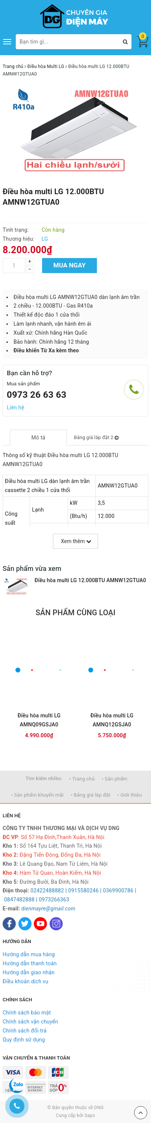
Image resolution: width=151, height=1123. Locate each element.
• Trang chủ (82, 779)
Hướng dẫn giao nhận (28, 972)
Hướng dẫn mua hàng (29, 954)
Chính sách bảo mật (27, 1013)
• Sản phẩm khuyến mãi (37, 795)
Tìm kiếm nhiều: (44, 778)
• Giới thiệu (130, 795)
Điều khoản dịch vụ (25, 981)
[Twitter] (25, 923)
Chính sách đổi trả (25, 1031)
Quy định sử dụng (24, 1040)
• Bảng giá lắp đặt (90, 795)
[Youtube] (40, 923)
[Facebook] (9, 923)
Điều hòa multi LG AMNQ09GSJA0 (39, 720)
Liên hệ (15, 408)
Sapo (90, 1115)
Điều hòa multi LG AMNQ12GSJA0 (112, 720)
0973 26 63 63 (36, 394)
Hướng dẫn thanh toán (30, 963)
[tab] (38, 437)
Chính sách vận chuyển (30, 1022)
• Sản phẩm (114, 779)
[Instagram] (56, 923)
